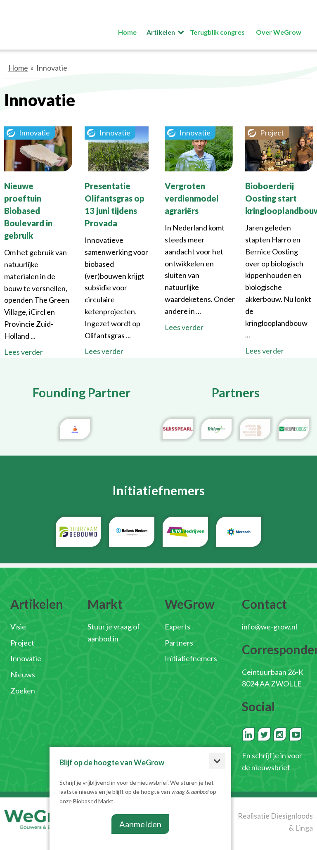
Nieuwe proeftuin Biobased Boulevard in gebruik (28, 210)
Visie (18, 626)
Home (18, 67)
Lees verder (23, 351)
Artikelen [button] (161, 32)
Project (22, 642)
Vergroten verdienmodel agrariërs (192, 198)
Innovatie (25, 658)
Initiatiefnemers (191, 658)
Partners (179, 642)
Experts (177, 626)
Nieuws (22, 674)
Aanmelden (140, 824)
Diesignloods (292, 815)
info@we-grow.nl (269, 626)
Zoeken (22, 690)
